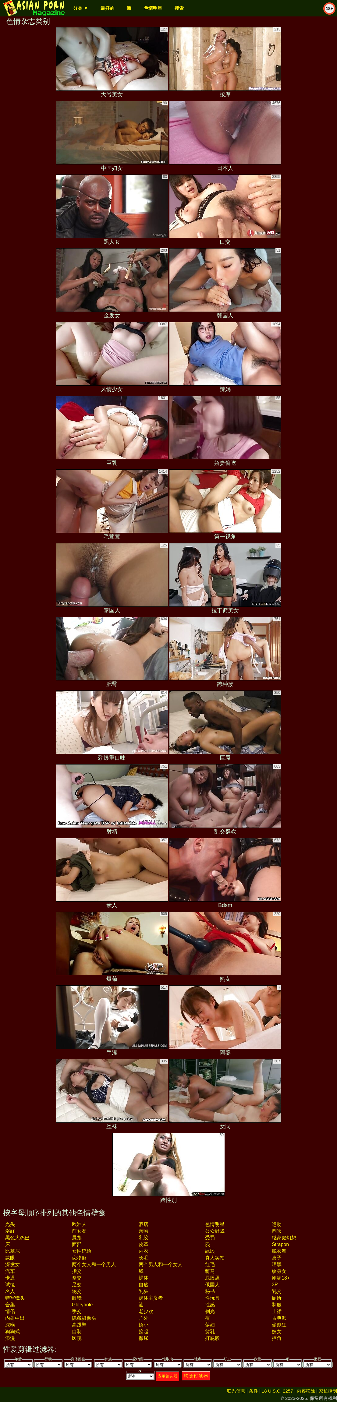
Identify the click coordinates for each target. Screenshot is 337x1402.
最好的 (107, 8)
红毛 (210, 1264)
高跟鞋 (79, 1324)
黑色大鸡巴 (17, 1237)
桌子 (277, 1257)
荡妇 (210, 1324)
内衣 (143, 1251)
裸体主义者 (151, 1298)
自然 (143, 1284)
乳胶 (143, 1237)
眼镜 (77, 1298)
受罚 (210, 1237)
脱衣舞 (279, 1251)
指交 (77, 1271)
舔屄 (210, 1251)
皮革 (143, 1244)
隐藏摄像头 (84, 1318)
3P (275, 1284)
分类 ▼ (80, 8)
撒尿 (143, 1338)
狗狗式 (12, 1331)
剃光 (210, 1311)
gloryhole (82, 1304)
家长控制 (328, 1390)
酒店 (143, 1224)
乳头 (143, 1291)
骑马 (210, 1271)
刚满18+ (281, 1277)
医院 (77, 1338)
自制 (77, 1331)
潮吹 (277, 1231)
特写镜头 (15, 1298)
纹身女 (279, 1271)
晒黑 (277, 1264)
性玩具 (212, 1298)
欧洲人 (79, 1224)
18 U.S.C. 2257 (277, 1390)
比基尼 (12, 1251)
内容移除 (306, 1390)
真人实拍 (215, 1257)
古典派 (279, 1318)
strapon (280, 1244)
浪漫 (10, 1338)
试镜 (10, 1284)
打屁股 (212, 1338)
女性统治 (81, 1251)
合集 (10, 1304)
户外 (143, 1318)
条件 (253, 1390)
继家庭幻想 (284, 1237)
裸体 (143, 1277)
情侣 (10, 1311)
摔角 (277, 1338)
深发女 (12, 1264)
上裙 (277, 1311)
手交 (77, 1311)
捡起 (143, 1331)
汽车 (10, 1271)
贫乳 (210, 1331)
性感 (210, 1304)
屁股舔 (212, 1277)
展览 (77, 1237)
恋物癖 (79, 1257)
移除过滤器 (196, 1376)
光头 (10, 1224)
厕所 (277, 1298)
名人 (10, 1291)
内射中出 (15, 1318)
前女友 (79, 1231)
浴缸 (10, 1231)
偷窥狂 (279, 1324)
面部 (77, 1244)
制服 (277, 1304)
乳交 (277, 1291)
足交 (77, 1284)
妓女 (277, 1331)
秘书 (210, 1291)
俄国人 (212, 1284)
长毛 (143, 1257)
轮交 (77, 1291)
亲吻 (143, 1231)
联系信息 (236, 1390)
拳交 (77, 1277)
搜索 (179, 8)
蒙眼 (10, 1257)
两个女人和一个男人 (94, 1264)
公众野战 (215, 1231)
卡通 (10, 1277)
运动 (277, 1224)
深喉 (10, 1324)
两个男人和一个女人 (161, 1264)
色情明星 (153, 8)
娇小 (143, 1324)
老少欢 (146, 1311)
